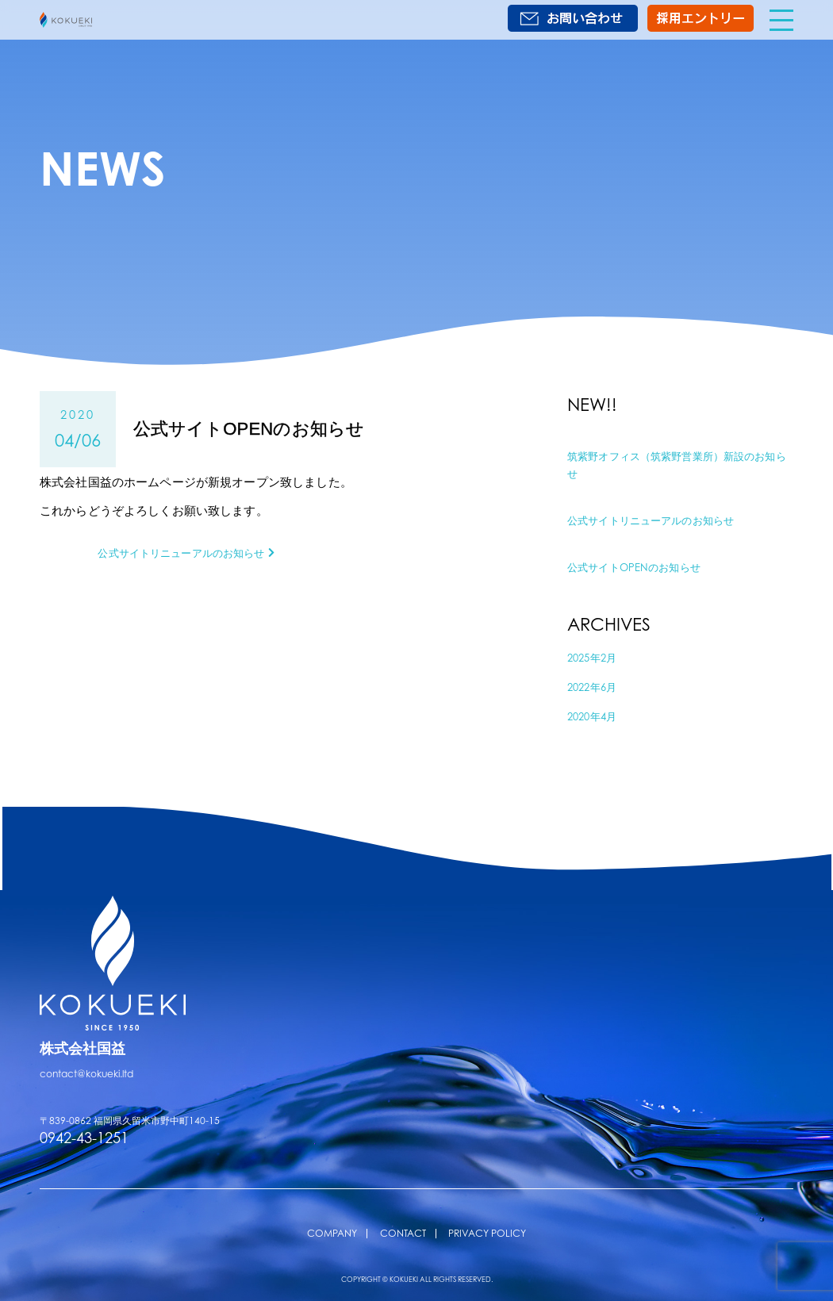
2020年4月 (595, 715)
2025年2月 (595, 656)
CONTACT (403, 1232)
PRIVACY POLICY (487, 1232)
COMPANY (332, 1232)
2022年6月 (595, 685)
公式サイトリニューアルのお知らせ (663, 519)
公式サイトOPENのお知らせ (643, 565)
